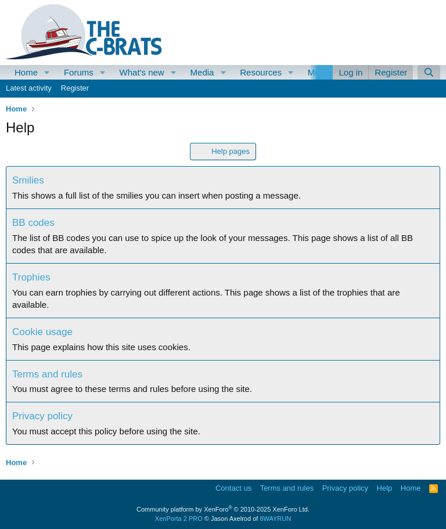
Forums (78, 72)
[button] (47, 72)
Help (385, 488)
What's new (142, 72)
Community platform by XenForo (223, 509)
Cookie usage (42, 331)
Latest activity (29, 88)
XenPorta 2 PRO (179, 518)
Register (75, 88)
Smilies (28, 180)
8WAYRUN (275, 518)
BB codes (33, 222)
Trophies (31, 277)
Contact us (233, 488)
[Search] (429, 72)
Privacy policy (42, 416)
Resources (261, 72)
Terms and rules (47, 374)
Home (26, 72)
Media (202, 72)
